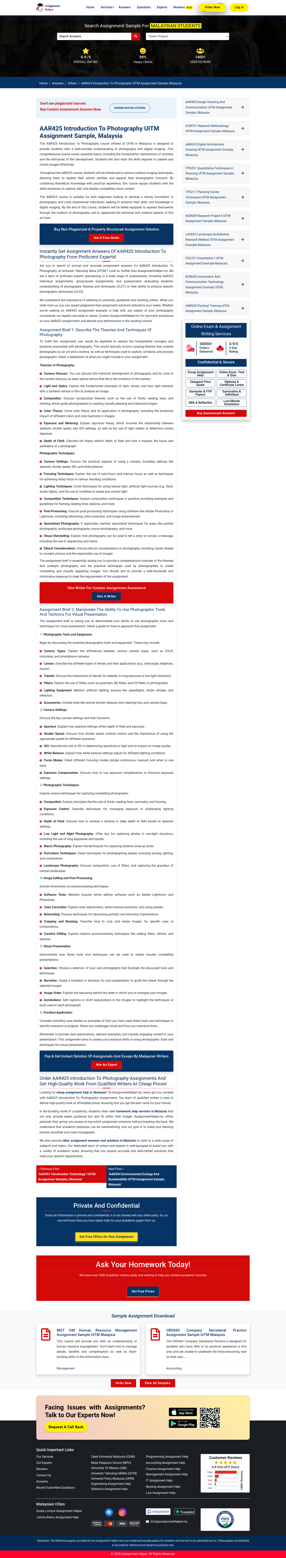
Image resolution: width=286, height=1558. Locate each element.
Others (72, 83)
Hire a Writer (106, 596)
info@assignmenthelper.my (167, 1521)
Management (66, 1368)
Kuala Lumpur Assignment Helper (59, 1511)
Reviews (183, 7)
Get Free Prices (143, 1291)
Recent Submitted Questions (55, 1487)
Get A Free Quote (106, 238)
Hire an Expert (106, 1065)
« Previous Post (67, 1174)
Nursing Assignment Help (163, 1486)
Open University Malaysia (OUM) (113, 1456)
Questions (144, 7)
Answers (125, 7)
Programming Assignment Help (167, 1456)
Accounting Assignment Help (165, 1463)
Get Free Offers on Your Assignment (106, 1237)
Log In (239, 7)
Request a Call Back (66, 1427)
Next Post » (136, 1177)
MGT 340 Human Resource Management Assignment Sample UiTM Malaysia (97, 1332)
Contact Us (43, 1475)
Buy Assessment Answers (216, 413)
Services (106, 7)
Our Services (44, 1456)
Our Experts (44, 1463)
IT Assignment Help (159, 1480)
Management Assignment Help (167, 1474)
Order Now (212, 7)
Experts (162, 7)
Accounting (174, 1368)
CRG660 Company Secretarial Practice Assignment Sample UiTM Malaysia (206, 1332)
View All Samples (157, 1383)
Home (90, 7)
